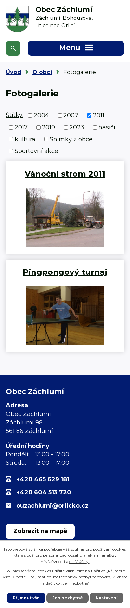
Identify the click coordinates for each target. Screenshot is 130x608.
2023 (77, 127)
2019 (48, 127)
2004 (41, 115)
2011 (98, 115)
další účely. (79, 561)
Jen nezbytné (67, 597)
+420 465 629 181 (42, 479)
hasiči (106, 127)
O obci (42, 72)
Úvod (13, 72)
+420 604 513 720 (43, 492)
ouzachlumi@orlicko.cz (52, 505)
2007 (70, 115)
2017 (21, 127)
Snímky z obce (71, 139)
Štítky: (14, 115)
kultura (25, 139)
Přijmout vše (26, 597)
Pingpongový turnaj (65, 272)
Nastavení (107, 597)
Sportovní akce (36, 151)
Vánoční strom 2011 (65, 174)
